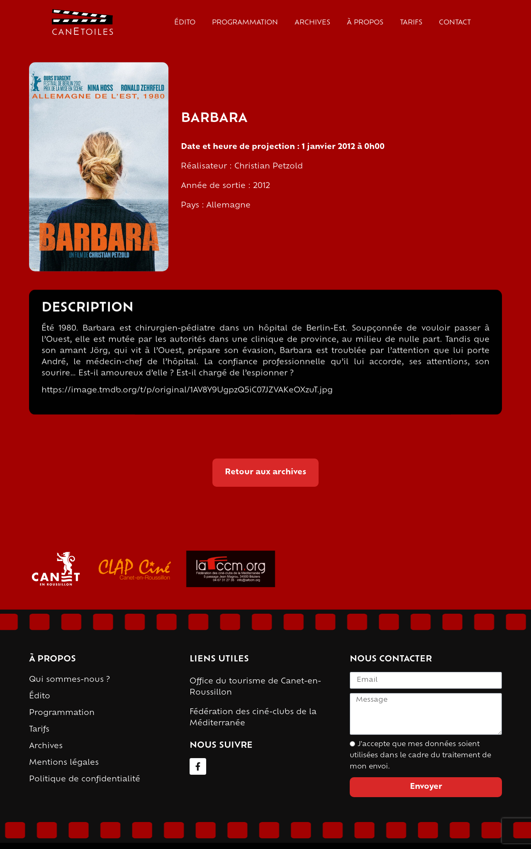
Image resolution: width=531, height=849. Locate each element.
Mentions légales (64, 763)
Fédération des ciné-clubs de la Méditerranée (253, 717)
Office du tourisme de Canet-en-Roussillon (255, 687)
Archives (312, 23)
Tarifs (411, 23)
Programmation (245, 23)
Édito (184, 23)
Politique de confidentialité (84, 779)
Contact (455, 23)
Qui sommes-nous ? (69, 680)
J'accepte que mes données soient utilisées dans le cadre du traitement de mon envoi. (420, 755)
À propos (365, 23)
